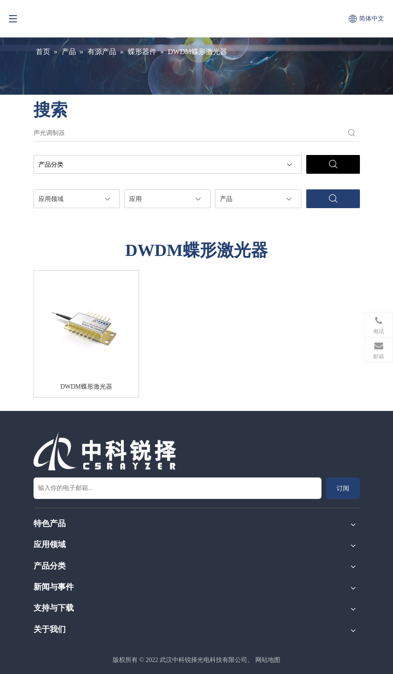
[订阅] (343, 488)
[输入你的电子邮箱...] (177, 488)
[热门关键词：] (352, 133)
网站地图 (267, 660)
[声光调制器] (189, 133)
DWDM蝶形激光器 (86, 386)
